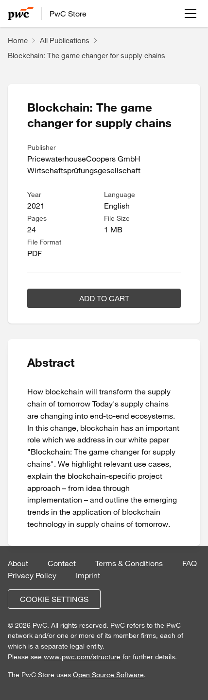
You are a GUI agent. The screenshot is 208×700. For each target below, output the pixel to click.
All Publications (64, 40)
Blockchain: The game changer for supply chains (86, 55)
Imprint (88, 575)
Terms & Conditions (129, 563)
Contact (62, 563)
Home (18, 40)
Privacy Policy (32, 575)
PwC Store (68, 13)
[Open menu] (190, 13)
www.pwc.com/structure (82, 656)
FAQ (189, 563)
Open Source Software (108, 674)
